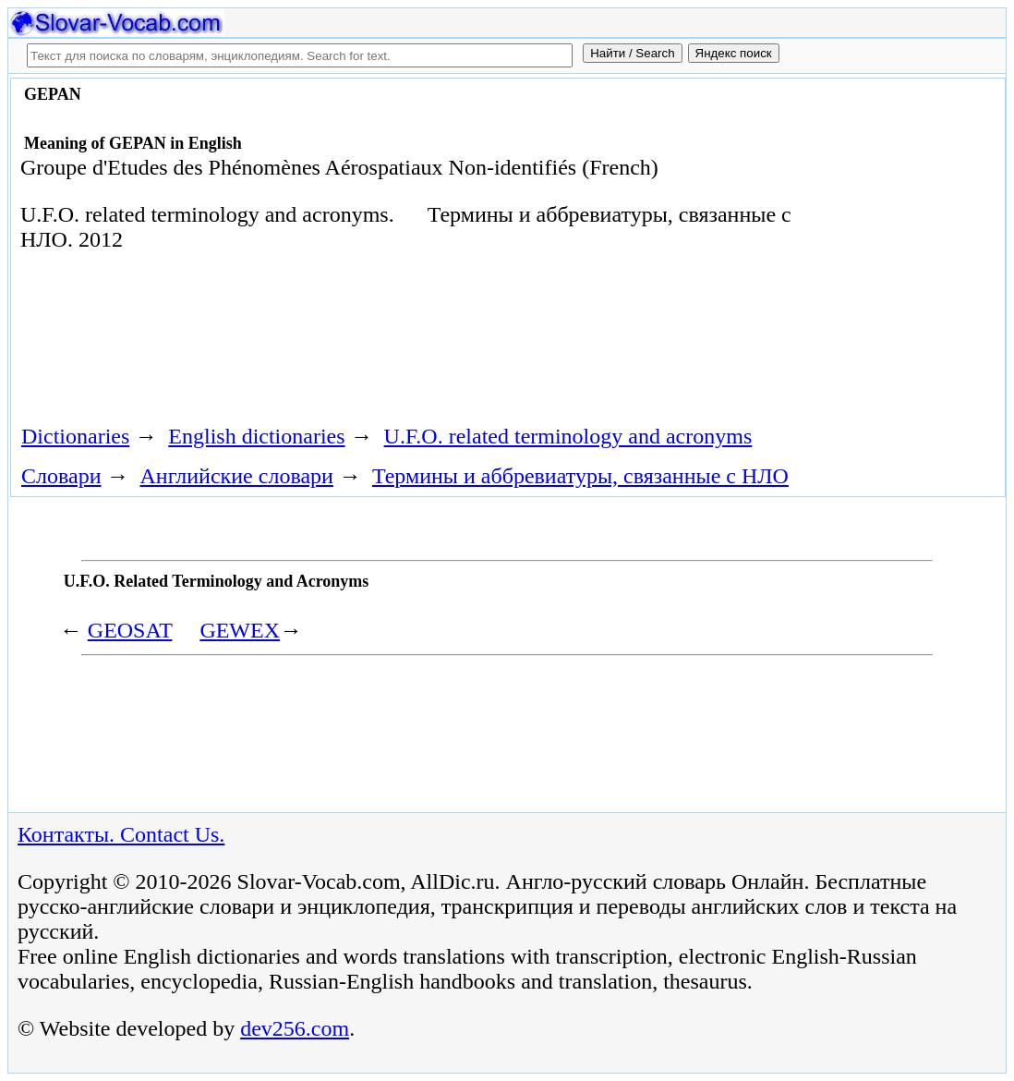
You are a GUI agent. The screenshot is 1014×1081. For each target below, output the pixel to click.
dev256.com (294, 1028)
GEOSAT (130, 630)
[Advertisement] (347, 344)
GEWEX (239, 630)
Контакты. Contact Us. (121, 834)
